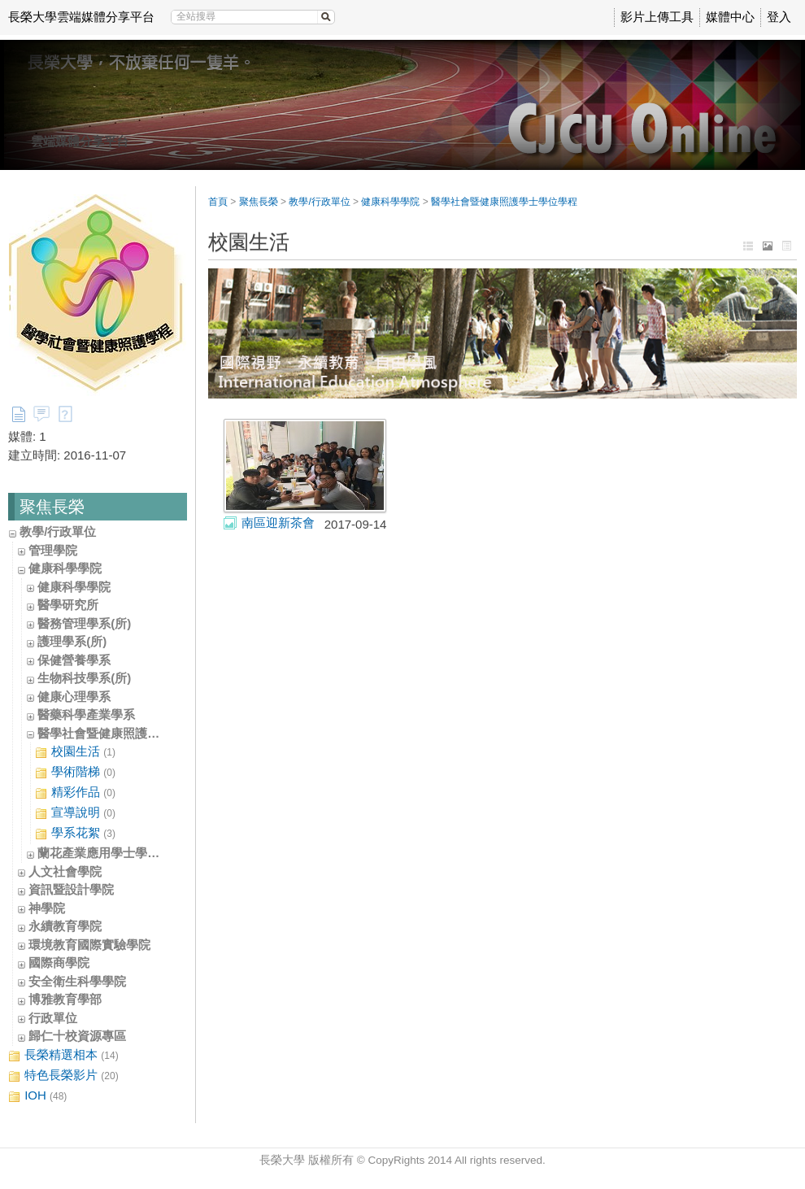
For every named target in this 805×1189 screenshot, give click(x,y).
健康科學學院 (65, 568)
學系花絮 (75, 833)
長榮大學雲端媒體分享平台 (81, 17)
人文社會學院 (65, 871)
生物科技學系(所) (84, 678)
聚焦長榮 (258, 201)
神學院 (46, 908)
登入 (779, 17)
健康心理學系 (74, 696)
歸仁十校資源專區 (77, 1036)
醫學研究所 (67, 605)
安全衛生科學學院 (77, 981)
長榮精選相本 (63, 1055)
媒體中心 (730, 17)
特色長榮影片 (63, 1075)
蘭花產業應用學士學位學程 (110, 853)
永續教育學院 (65, 926)
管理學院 (52, 550)
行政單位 (52, 1018)
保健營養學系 (74, 660)
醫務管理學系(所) (84, 623)
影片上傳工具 (657, 17)
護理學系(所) (72, 641)
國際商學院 (58, 962)
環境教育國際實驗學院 (89, 945)
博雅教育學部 (65, 999)
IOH (37, 1096)
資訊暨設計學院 (71, 889)
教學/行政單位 (58, 531)
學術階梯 (75, 772)
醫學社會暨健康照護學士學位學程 (128, 733)
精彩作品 (75, 792)
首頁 (218, 201)
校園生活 (75, 752)
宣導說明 (75, 813)
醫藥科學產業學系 (86, 714)
